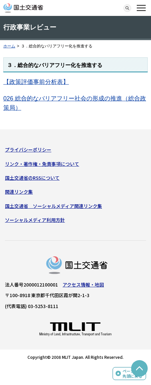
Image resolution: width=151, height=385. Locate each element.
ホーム (9, 46)
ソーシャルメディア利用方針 (35, 220)
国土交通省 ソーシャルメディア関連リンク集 (53, 206)
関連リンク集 (19, 191)
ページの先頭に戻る (132, 373)
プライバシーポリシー (28, 149)
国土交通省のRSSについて (32, 177)
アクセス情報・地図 (83, 284)
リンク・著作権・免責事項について (42, 163)
